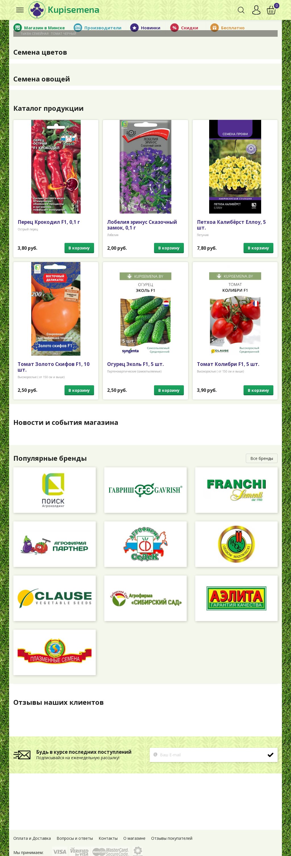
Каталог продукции (48, 108)
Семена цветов (40, 52)
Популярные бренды (50, 458)
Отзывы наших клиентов (58, 702)
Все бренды (261, 458)
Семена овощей (41, 78)
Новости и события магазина (65, 422)
